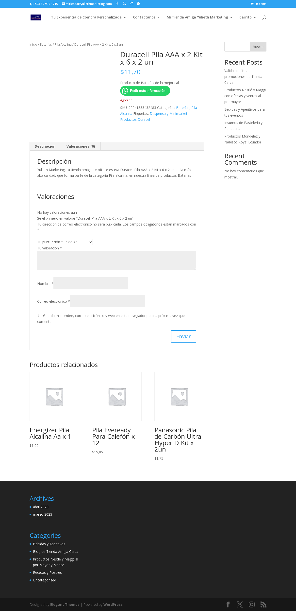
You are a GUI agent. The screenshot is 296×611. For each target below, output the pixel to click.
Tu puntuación (50, 242)
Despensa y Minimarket (168, 113)
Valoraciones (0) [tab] (80, 146)
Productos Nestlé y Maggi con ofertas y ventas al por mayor (245, 95)
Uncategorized (44, 580)
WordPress (113, 604)
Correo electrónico (53, 301)
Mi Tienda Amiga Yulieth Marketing (197, 17)
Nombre (45, 283)
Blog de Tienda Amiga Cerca (55, 551)
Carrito (245, 17)
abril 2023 (41, 507)
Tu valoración (49, 248)
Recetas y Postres (47, 572)
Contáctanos (144, 17)
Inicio (33, 44)
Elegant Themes (65, 604)
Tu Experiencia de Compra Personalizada (86, 17)
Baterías (46, 44)
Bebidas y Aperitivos (49, 543)
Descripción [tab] (45, 146)
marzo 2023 (42, 514)
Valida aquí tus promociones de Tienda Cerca (243, 76)
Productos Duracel (135, 119)
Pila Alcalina (63, 44)
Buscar (258, 46)
